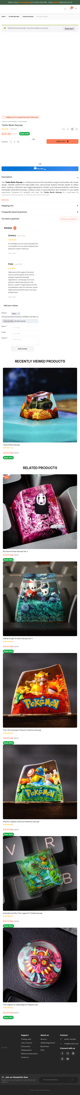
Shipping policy (26, 1049)
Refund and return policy (29, 1053)
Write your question (68, 218)
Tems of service (26, 1042)
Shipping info (7, 205)
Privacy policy (25, 1046)
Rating (4, 312)
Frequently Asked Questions (14, 211)
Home (3, 16)
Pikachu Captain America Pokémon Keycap (21, 821)
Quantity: (5, 141)
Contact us (25, 1057)
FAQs (42, 1049)
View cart (69, 29)
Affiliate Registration (48, 1042)
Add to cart (61, 141)
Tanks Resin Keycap (11, 444)
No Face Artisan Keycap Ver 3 (15, 551)
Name (4, 326)
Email (4, 331)
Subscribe (72, 1079)
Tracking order (26, 1039)
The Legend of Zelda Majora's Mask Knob (20, 1004)
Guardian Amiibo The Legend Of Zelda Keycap (22, 912)
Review (5, 337)
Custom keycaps (27, 16)
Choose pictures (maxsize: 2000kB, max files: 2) (20, 316)
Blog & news (45, 1046)
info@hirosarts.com (71, 1043)
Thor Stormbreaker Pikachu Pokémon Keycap (22, 729)
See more (5, 199)
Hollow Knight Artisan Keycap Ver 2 (17, 638)
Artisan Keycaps (14, 16)
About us (44, 1039)
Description (7, 176)
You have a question (10, 218)
